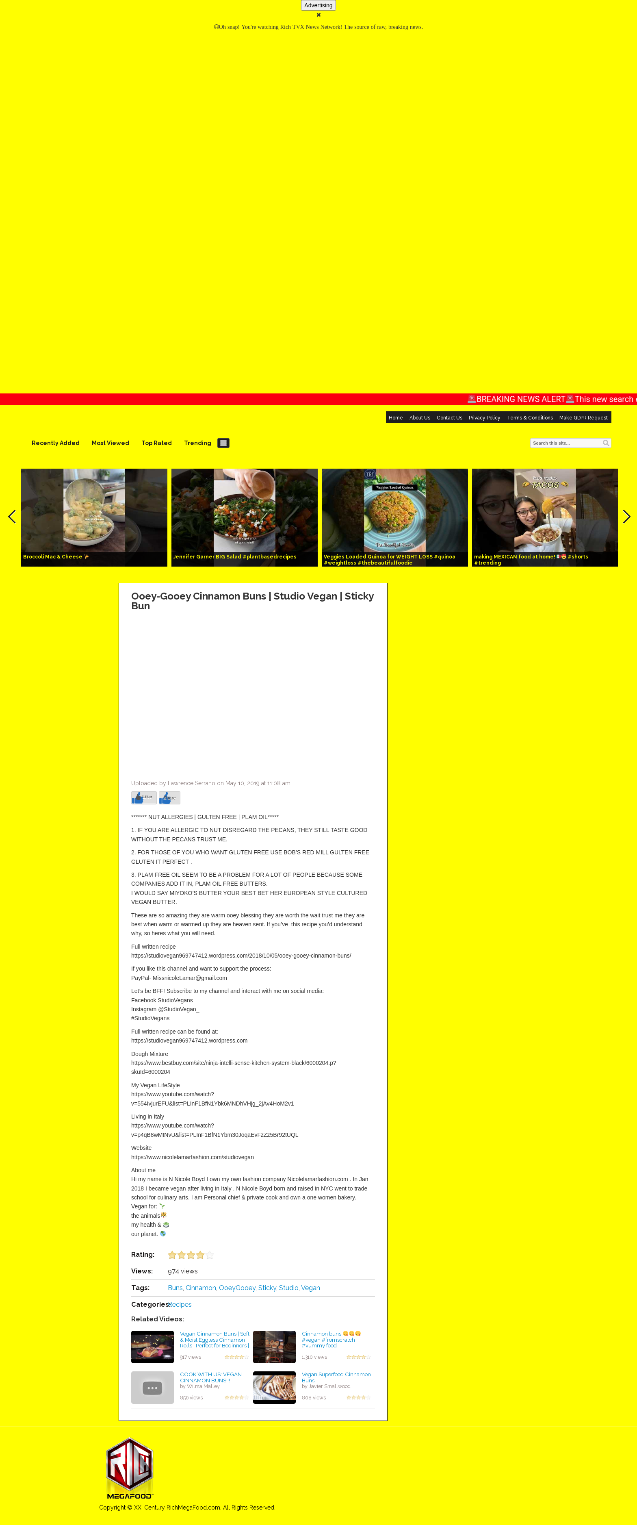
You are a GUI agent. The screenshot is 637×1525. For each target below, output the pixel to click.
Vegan (310, 1288)
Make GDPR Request (583, 418)
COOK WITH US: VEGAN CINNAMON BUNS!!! (211, 1377)
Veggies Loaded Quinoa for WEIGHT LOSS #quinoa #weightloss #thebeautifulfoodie (389, 560)
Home (396, 418)
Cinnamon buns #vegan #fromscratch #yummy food (331, 1339)
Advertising (318, 5)
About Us (420, 418)
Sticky (267, 1288)
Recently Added (56, 443)
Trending (197, 443)
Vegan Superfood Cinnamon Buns (336, 1377)
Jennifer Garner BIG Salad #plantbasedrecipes (235, 557)
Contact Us (449, 418)
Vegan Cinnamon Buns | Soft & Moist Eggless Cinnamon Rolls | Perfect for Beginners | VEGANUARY (214, 1342)
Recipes (180, 1304)
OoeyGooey (237, 1288)
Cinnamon (201, 1288)
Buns (175, 1288)
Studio (289, 1288)
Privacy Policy (484, 418)
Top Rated (156, 443)
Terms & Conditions (530, 418)
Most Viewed (110, 443)
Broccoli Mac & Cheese (56, 557)
